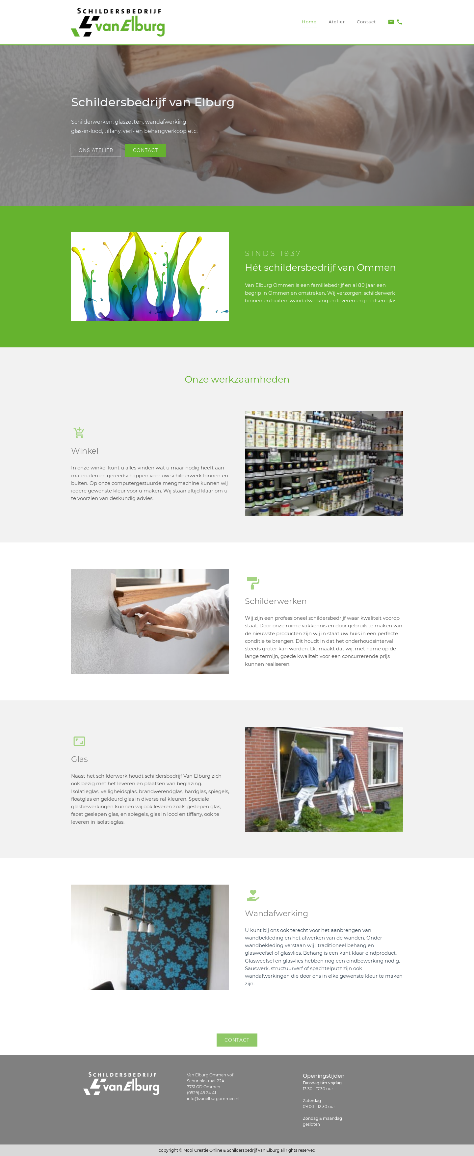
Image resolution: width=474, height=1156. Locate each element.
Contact (366, 18)
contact (142, 150)
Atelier (337, 18)
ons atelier (93, 150)
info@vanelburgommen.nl (213, 1098)
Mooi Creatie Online (202, 1150)
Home (309, 18)
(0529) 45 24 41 (201, 1092)
